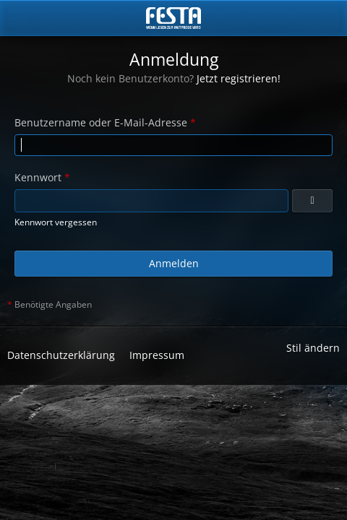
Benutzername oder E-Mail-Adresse (100, 122)
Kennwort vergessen (55, 222)
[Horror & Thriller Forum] (173, 18)
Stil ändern (313, 348)
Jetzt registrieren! (238, 78)
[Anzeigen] (312, 200)
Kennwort (37, 177)
